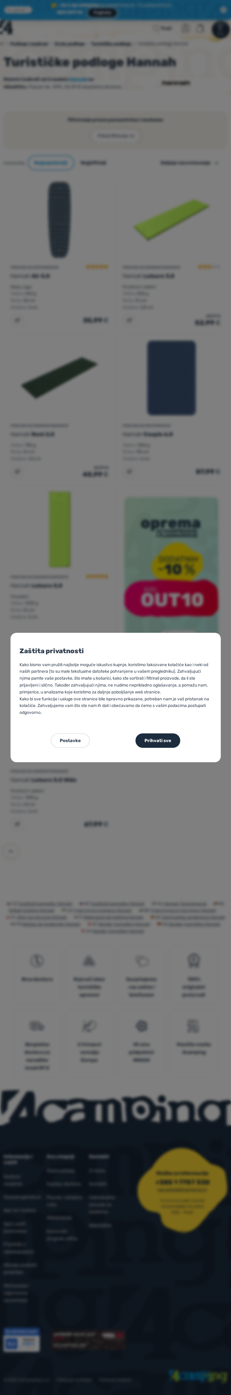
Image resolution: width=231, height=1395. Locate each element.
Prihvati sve (157, 740)
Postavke (70, 740)
